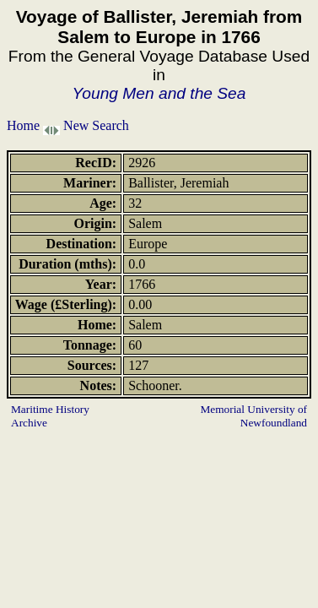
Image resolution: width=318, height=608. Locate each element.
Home (23, 125)
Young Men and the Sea (159, 93)
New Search (96, 125)
